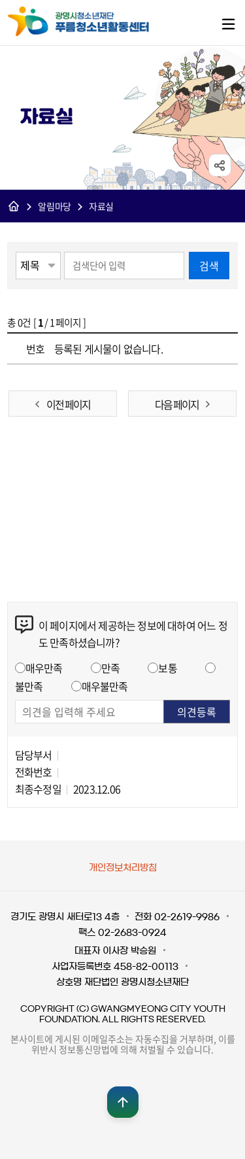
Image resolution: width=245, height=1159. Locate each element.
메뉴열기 (228, 23)
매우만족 (44, 668)
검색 (209, 265)
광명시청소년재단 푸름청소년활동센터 (92, 22)
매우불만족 (105, 686)
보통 (167, 668)
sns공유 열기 (219, 165)
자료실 (101, 206)
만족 (110, 668)
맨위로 (123, 1102)
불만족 (29, 686)
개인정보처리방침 (123, 868)
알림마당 (54, 206)
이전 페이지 (68, 404)
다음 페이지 (177, 404)
